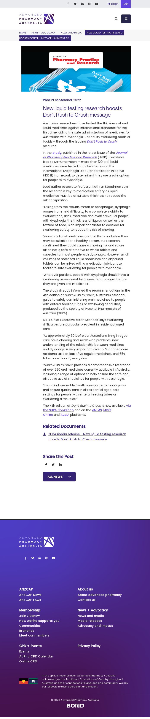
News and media (71, 32)
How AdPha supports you (40, 621)
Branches (27, 632)
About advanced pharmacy (101, 595)
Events (24, 653)
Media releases (90, 621)
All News (59, 477)
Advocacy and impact (97, 626)
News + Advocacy (44, 32)
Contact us (87, 600)
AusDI (65, 415)
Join (126, 4)
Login (113, 4)
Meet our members (35, 637)
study (57, 153)
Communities (30, 626)
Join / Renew (29, 616)
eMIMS (97, 410)
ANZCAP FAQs (30, 600)
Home (22, 32)
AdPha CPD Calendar (37, 658)
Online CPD (28, 663)
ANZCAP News (31, 595)
